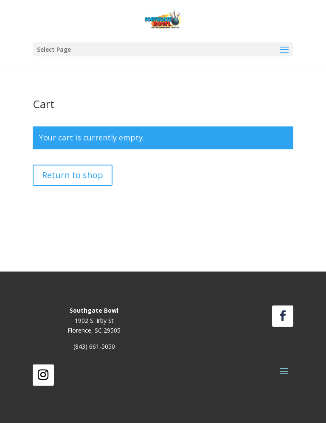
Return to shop (72, 175)
